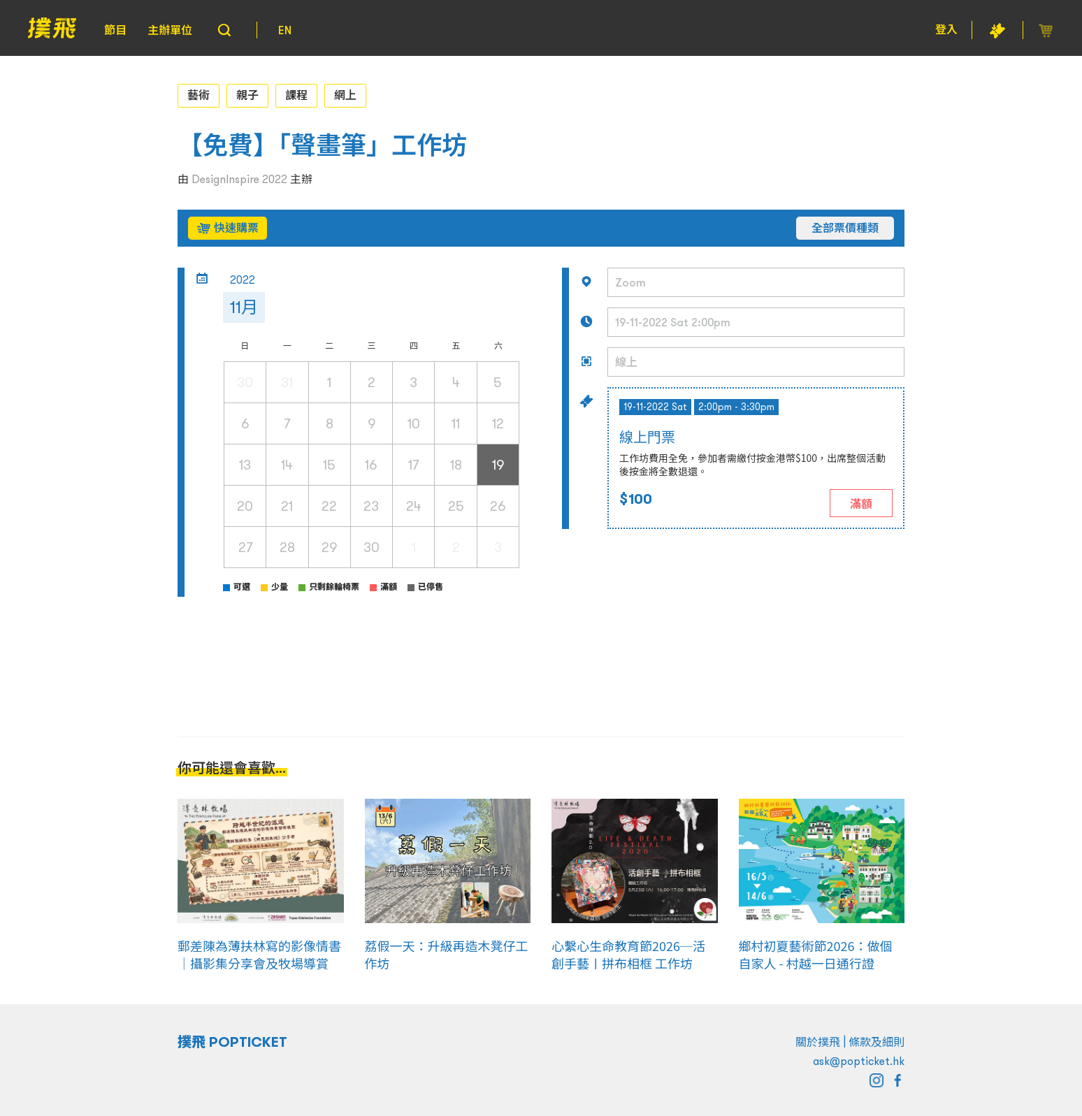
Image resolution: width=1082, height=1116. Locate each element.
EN (284, 30)
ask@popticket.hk (858, 1061)
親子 (247, 95)
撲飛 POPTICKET (232, 1042)
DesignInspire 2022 (239, 179)
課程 (296, 95)
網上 (345, 95)
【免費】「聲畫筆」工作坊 (322, 145)
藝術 (198, 95)
